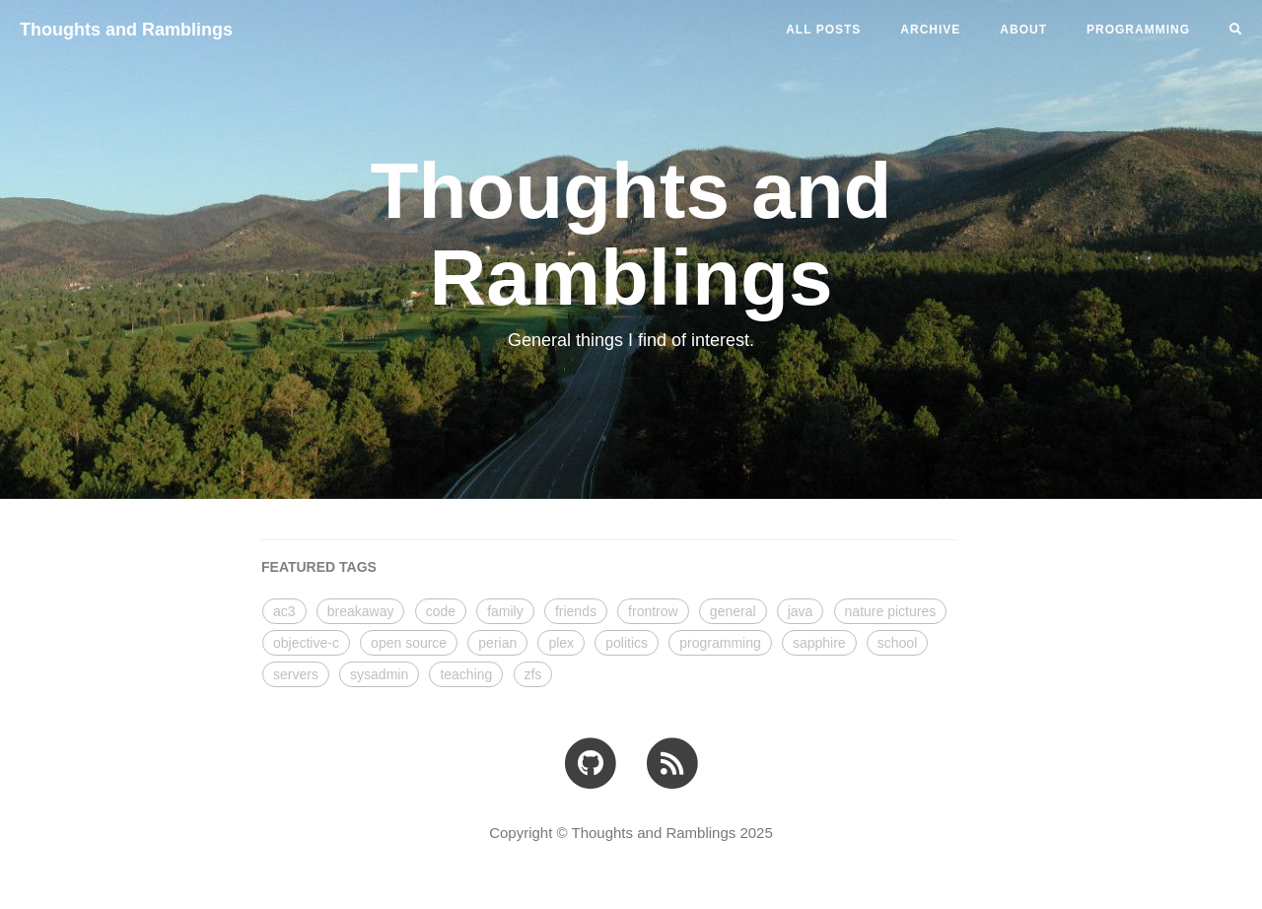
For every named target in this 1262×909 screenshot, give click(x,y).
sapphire (819, 643)
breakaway (360, 611)
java (800, 611)
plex (561, 643)
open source (409, 643)
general (733, 611)
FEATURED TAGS (319, 567)
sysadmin (379, 674)
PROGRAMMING (1138, 29)
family (505, 611)
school (897, 643)
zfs (533, 674)
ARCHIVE (930, 29)
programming (719, 643)
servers (295, 674)
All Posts (823, 29)
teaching (466, 674)
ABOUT (1023, 29)
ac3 (284, 611)
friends (575, 611)
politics (626, 643)
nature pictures (891, 611)
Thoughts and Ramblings (126, 29)
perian (497, 643)
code (441, 611)
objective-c (306, 643)
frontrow (653, 611)
